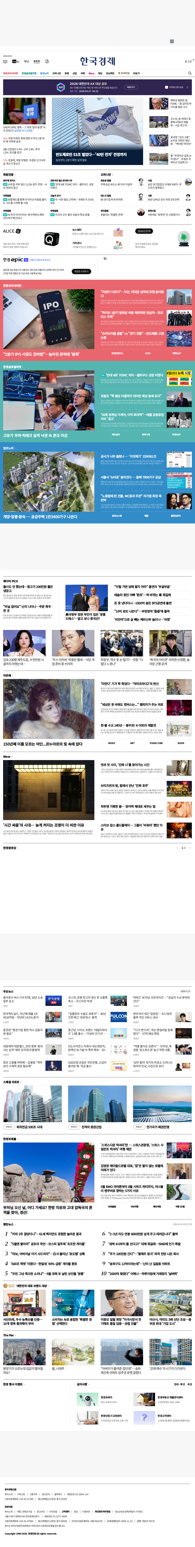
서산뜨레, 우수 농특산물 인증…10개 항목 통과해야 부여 (22, 1321)
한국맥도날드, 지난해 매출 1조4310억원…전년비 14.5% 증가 (21, 1015)
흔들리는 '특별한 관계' (112, 214)
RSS (76, 1511)
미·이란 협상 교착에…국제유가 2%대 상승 (72, 201)
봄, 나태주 (58, 1368)
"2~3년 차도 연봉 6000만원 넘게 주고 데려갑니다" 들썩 (143, 1234)
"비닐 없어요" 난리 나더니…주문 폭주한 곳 (27, 608)
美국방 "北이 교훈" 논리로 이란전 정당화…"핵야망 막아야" (181, 140)
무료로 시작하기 (81, 271)
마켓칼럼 (7, 195)
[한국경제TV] (15, 61)
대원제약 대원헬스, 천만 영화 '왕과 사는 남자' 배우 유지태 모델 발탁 (23, 1048)
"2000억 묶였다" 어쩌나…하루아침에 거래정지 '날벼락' (143, 1273)
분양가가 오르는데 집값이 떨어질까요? (23, 1370)
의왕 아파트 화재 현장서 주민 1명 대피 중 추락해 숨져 (23, 139)
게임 (100, 73)
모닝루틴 (110, 73)
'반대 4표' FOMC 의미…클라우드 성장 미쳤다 (72, 185)
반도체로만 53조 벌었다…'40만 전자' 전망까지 (91, 154)
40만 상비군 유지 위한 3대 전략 (163, 199)
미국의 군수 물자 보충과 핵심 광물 (69, 214)
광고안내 (46, 1494)
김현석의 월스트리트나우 (61, 180)
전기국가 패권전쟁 (151, 1127)
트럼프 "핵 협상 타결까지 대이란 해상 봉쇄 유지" (131, 396)
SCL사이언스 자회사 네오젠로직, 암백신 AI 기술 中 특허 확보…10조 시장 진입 (87, 1050)
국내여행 (134, 1206)
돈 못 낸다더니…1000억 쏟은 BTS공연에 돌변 (142, 603)
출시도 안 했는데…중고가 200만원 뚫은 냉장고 (28, 588)
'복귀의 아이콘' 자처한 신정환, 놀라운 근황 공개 (169, 661)
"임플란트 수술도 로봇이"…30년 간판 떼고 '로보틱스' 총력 (87, 1015)
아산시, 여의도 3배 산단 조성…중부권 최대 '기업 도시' (170, 1321)
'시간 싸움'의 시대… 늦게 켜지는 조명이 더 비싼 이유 (43, 825)
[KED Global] (37, 61)
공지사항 (82, 1384)
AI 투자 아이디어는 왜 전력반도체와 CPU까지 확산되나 (23, 216)
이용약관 (86, 1511)
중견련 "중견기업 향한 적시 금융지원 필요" (23, 1032)
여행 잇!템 (180, 1206)
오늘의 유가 (55, 195)
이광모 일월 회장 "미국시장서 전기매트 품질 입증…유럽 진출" (121, 1321)
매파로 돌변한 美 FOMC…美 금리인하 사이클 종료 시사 (180, 103)
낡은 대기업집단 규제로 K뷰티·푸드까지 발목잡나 (165, 185)
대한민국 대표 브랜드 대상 (32, 1286)
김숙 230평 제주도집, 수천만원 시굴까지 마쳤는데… (23, 661)
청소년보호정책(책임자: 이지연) (128, 1511)
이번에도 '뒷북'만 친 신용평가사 (164, 214)
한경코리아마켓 (10, 73)
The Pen (8, 1335)
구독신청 (21, 1494)
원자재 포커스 (9, 180)
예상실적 (116, 434)
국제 (83, 73)
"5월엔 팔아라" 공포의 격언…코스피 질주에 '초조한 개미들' (48, 1244)
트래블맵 (112, 1206)
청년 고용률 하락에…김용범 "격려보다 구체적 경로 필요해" (22, 1064)
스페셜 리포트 (11, 1082)
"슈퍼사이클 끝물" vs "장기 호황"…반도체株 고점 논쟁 (132, 335)
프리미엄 (125, 73)
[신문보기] (5, 61)
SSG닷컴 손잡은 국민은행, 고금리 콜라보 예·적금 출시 (87, 1064)
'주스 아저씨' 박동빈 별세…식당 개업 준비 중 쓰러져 (73, 661)
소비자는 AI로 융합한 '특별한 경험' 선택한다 (72, 1321)
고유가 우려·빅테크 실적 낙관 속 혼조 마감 (35, 435)
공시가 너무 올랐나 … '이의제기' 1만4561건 (128, 456)
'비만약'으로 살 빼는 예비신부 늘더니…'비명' (142, 619)
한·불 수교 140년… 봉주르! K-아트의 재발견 (128, 725)
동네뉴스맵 (117, 515)
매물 (146, 515)
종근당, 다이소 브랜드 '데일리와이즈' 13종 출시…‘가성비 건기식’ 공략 (87, 1033)
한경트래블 (9, 1139)
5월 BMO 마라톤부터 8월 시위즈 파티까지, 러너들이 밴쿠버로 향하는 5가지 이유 (132, 1188)
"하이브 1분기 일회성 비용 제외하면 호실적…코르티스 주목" (132, 315)
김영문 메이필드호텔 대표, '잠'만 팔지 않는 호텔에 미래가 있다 (132, 1167)
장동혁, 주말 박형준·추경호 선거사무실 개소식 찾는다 (24, 161)
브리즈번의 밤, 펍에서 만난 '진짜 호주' (124, 785)
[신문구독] (47, 61)
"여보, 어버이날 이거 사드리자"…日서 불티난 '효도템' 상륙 (48, 1254)
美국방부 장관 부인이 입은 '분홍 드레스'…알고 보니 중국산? (85, 616)
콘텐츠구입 (27, 1511)
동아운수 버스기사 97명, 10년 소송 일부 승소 (23, 999)
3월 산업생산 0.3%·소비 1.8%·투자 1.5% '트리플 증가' (21, 150)
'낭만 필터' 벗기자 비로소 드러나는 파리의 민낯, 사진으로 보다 (153, 1064)
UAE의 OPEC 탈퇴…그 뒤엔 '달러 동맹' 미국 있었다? (24, 128)
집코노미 (44, 73)
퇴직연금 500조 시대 (22, 1127)
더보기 (136, 73)
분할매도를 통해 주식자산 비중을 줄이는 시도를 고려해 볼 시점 (24, 201)
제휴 (19, 1511)
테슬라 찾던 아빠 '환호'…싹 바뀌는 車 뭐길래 (142, 595)
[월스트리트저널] (26, 61)
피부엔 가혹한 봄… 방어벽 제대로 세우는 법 (128, 806)
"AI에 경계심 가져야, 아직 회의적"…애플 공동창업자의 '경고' (132, 417)
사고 (189, 1384)
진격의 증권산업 (84, 1127)
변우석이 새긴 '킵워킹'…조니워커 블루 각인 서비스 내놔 (152, 1015)
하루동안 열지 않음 (176, 87)
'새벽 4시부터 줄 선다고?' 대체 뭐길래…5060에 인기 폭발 (144, 1244)
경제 (66, 73)
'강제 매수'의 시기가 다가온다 (167, 1368)
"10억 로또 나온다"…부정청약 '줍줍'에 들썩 (142, 611)
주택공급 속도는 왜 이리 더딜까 (116, 184)
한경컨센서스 (117, 353)
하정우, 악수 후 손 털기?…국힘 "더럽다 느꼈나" (122, 661)
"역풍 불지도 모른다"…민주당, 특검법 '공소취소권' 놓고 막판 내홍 (152, 1048)
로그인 (188, 61)
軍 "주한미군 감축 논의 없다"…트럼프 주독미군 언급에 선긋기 (181, 160)
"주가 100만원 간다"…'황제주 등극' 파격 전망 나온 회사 (143, 1254)
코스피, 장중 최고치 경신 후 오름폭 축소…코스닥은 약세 (88, 999)
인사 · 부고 (179, 1384)
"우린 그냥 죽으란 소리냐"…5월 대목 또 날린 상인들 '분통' (47, 1273)
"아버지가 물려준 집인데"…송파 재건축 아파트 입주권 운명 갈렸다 (121, 1370)
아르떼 (7, 675)
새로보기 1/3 (185, 991)
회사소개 (9, 1494)
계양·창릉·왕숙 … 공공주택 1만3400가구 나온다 (40, 516)
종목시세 (146, 434)
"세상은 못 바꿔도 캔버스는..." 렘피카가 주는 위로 (132, 704)
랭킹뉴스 (8, 1224)
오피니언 (56, 73)
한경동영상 (9, 848)
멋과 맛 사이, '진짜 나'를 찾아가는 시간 (125, 764)
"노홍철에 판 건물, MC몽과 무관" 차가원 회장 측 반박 (131, 498)
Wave (91, 73)
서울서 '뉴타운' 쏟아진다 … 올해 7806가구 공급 (131, 477)
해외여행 (157, 1206)
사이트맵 (53, 1511)
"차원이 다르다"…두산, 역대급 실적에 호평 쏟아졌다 (132, 294)
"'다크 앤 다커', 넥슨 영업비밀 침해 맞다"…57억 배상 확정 (153, 1032)
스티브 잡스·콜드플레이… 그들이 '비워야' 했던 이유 (131, 827)
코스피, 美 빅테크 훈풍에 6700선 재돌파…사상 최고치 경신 (180, 123)
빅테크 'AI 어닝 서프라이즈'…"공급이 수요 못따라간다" (161, 999)
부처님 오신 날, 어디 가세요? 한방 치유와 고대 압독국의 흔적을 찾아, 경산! (47, 1210)
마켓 (176, 353)
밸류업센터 (176, 515)
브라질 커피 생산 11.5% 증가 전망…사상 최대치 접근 (25, 185)
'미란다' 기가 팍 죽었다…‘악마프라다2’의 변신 (130, 683)
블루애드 (58, 1494)
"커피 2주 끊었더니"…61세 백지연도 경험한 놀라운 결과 (46, 1234)
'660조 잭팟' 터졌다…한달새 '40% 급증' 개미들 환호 (44, 1263)
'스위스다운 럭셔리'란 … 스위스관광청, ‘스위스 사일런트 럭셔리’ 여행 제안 (132, 1147)
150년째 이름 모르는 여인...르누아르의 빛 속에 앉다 (42, 743)
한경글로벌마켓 (29, 73)
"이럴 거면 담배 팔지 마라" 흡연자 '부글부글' (142, 586)
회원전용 (8, 174)
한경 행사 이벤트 (12, 1384)
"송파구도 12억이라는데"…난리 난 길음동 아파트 (139, 1263)
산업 (74, 73)
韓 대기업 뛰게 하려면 (112, 199)
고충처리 (33, 1494)
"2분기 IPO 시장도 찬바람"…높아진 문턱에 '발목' (41, 354)
